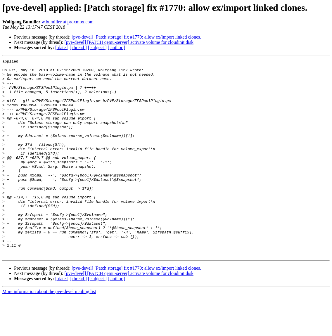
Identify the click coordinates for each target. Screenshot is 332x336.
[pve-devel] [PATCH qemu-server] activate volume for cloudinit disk (128, 42)
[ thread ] (78, 47)
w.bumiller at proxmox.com (68, 21)
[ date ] (61, 47)
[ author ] (116, 47)
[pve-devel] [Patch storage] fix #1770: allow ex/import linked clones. (136, 36)
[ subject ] (97, 47)
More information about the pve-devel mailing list (49, 330)
